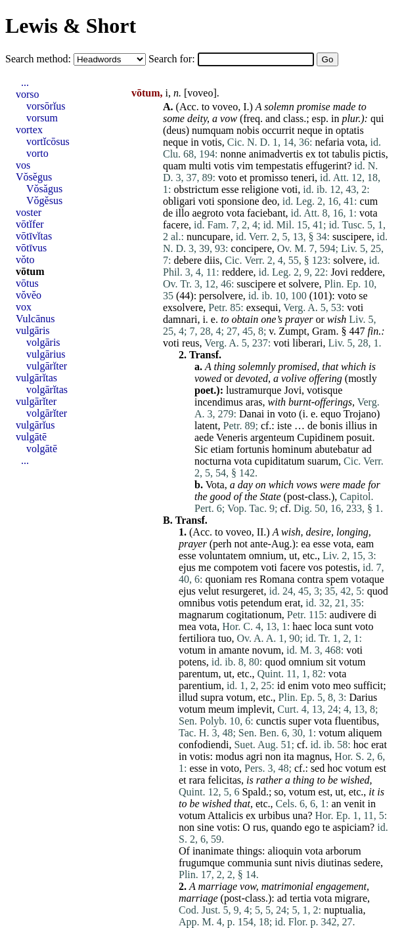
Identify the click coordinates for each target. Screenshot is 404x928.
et (243, 177)
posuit (359, 437)
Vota (215, 484)
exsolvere (183, 307)
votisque (324, 390)
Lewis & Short (70, 25)
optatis (350, 130)
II (260, 532)
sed (318, 768)
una (299, 815)
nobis (247, 130)
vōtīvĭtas (34, 236)
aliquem (365, 732)
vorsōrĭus (46, 106)
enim (298, 685)
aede (203, 437)
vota (356, 142)
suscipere (352, 236)
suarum (322, 461)
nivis (304, 862)
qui (377, 118)
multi (200, 165)
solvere (348, 260)
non (273, 756)
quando (286, 827)
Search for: (173, 58)
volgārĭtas (47, 389)
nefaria (329, 142)
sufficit (368, 685)
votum (192, 650)
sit (331, 661)
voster (28, 212)
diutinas (334, 862)
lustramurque (253, 390)
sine (205, 827)
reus (191, 342)
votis (212, 142)
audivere (348, 614)
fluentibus (355, 721)
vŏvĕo (28, 295)
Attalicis (225, 815)
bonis (331, 425)
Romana (276, 579)
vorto (37, 153)
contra (310, 579)
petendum (261, 602)
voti (289, 189)
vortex (29, 129)
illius (356, 425)
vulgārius (46, 354)
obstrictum (195, 189)
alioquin (285, 850)
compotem (235, 567)
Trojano (360, 413)
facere (176, 224)
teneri (303, 177)
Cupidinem (320, 437)
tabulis (346, 153)
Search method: (39, 58)
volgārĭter (46, 413)
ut (293, 555)
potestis (341, 567)
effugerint (326, 165)
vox (24, 306)
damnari (180, 319)
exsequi (262, 307)
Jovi (339, 272)
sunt (343, 626)
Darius (363, 697)
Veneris (232, 437)
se (363, 295)
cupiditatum (280, 461)
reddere (238, 272)
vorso (27, 94)
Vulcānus (35, 318)
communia (249, 862)
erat (292, 602)
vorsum (42, 117)
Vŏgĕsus (44, 200)
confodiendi (204, 744)
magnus (313, 756)
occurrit (278, 130)
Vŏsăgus (44, 188)
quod (377, 591)
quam (175, 165)
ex (310, 153)
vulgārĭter (46, 365)
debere (187, 260)
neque (309, 130)
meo (342, 685)
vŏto (25, 259)
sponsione (238, 201)
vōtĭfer (30, 224)
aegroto (207, 213)
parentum (198, 673)
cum (369, 201)
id (281, 685)
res (250, 579)
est (380, 768)
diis (211, 260)
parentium (200, 685)
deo (269, 201)
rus (259, 827)
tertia (300, 898)
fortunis (252, 449)
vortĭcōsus (48, 141)
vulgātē (31, 436)
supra (211, 697)
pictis (374, 153)
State (270, 496)
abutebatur (337, 449)
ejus (187, 567)
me (205, 567)
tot (323, 153)
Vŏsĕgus (34, 176)
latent (206, 425)
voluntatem (222, 555)
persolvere (221, 295)
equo (331, 413)
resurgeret (243, 591)
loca (323, 626)
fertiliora (197, 638)
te (326, 827)
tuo (224, 638)
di (372, 614)
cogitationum (253, 614)
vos (315, 567)
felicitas (224, 780)
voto (227, 177)
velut (208, 591)
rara (197, 780)
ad (367, 449)
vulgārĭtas (36, 377)
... (25, 82)
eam (365, 543)
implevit (254, 709)
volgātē (41, 448)
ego (312, 827)
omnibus (197, 602)
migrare (350, 898)
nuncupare (209, 236)
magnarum (201, 614)
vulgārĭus (35, 425)
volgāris (43, 342)
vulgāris (33, 330)
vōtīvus (31, 247)
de (168, 213)
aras (254, 402)
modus (229, 756)
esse (230, 189)
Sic (201, 449)
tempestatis (279, 165)
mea (187, 626)
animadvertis (276, 153)
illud (188, 697)
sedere (366, 862)
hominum (292, 449)
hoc (361, 744)
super (299, 721)
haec (301, 626)
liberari (307, 342)
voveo (200, 92)
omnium (266, 555)
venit (354, 803)
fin (372, 331)
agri (254, 756)
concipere (251, 248)
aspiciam (351, 827)
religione (260, 189)
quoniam (223, 579)
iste (284, 425)
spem (337, 579)
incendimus (218, 402)
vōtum (30, 271)
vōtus (27, 283)
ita (289, 756)
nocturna (212, 461)
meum (221, 709)
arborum (343, 850)
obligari (179, 201)
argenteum (272, 437)
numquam (213, 130)
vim (244, 165)
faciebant (266, 213)
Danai (251, 413)
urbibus (274, 815)
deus (175, 130)
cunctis (271, 721)
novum (266, 650)
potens (192, 661)
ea (305, 543)
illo (182, 213)
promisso (269, 177)
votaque (367, 579)
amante (234, 650)
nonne (233, 153)
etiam (222, 449)
